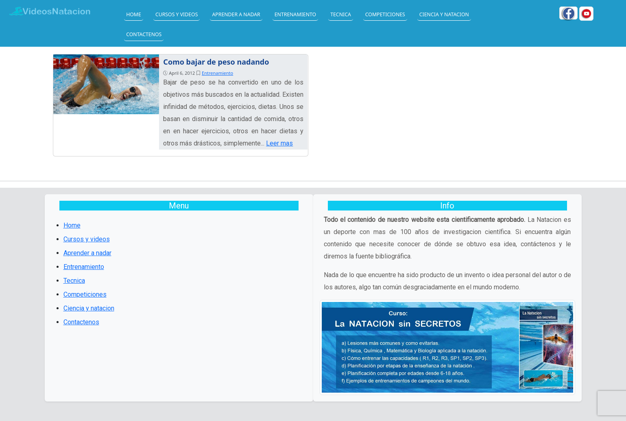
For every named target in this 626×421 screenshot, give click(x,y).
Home (133, 14)
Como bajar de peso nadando (216, 62)
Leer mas (279, 143)
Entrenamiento (295, 14)
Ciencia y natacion (444, 14)
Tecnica (340, 14)
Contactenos (143, 34)
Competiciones (385, 14)
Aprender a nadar (236, 14)
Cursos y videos (176, 14)
